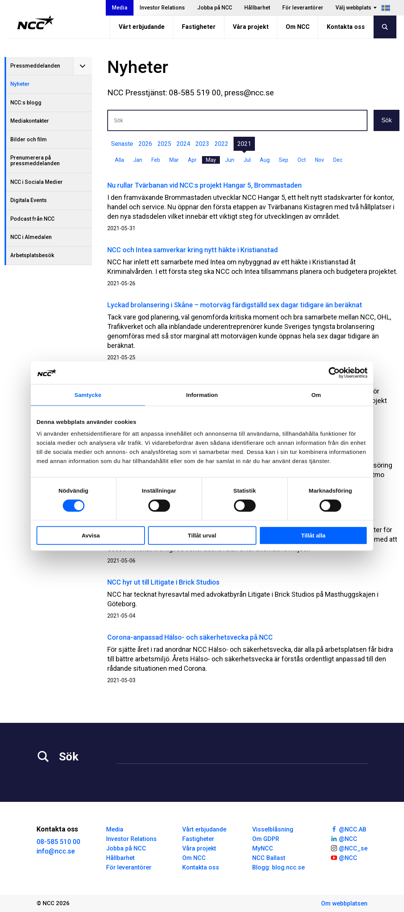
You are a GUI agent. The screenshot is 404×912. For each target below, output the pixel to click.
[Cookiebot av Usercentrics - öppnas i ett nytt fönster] (334, 372)
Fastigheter (199, 26)
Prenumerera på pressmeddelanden (35, 160)
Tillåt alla (313, 535)
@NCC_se (348, 848)
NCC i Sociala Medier (36, 182)
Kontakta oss (346, 26)
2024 (183, 143)
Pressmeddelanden (35, 66)
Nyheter (20, 84)
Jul (247, 160)
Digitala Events (28, 200)
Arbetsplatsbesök (32, 255)
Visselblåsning (272, 829)
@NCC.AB (348, 829)
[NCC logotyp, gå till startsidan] (36, 22)
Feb (155, 160)
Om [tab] (316, 395)
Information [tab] (202, 395)
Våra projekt (251, 26)
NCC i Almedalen (31, 237)
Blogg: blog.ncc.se (278, 867)
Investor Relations (162, 8)
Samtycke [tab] (88, 395)
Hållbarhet (257, 8)
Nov (319, 160)
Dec (337, 160)
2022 (221, 143)
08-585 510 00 (58, 842)
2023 (202, 143)
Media (119, 8)
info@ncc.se (56, 851)
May (211, 160)
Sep (283, 160)
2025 (164, 143)
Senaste (122, 143)
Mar (174, 160)
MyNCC (262, 848)
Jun (229, 160)
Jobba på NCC (214, 8)
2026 (145, 143)
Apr (192, 160)
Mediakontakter (29, 121)
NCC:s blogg (25, 103)
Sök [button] (386, 120)
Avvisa (91, 535)
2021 (244, 143)
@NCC (343, 838)
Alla (119, 160)
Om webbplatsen (344, 903)
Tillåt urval (202, 535)
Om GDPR (265, 838)
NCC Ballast (268, 857)
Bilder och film (28, 139)
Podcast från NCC (32, 219)
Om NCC (298, 26)
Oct (301, 160)
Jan (137, 160)
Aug (265, 160)
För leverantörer (302, 8)
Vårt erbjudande (142, 26)
